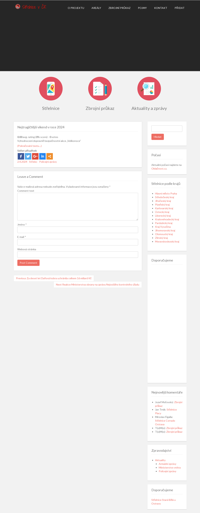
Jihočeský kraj (163, 200)
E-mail (21, 236)
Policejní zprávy (48, 161)
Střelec (33, 161)
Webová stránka (26, 249)
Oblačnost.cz (158, 168)
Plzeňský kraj (162, 204)
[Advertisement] (100, 41)
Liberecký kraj (163, 215)
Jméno (22, 224)
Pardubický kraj (163, 223)
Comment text (25, 190)
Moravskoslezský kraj (167, 241)
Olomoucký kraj (164, 234)
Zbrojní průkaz (119, 7)
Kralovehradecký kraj (167, 219)
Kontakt (160, 7)
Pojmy (142, 7)
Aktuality (160, 460)
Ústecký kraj (162, 211)
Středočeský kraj (164, 197)
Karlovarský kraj (164, 208)
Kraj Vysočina (163, 226)
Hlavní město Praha (166, 193)
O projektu (76, 7)
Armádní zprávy (167, 463)
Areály (96, 7)
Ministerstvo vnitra (170, 467)
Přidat (179, 7)
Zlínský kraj (161, 237)
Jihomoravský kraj (165, 230)
